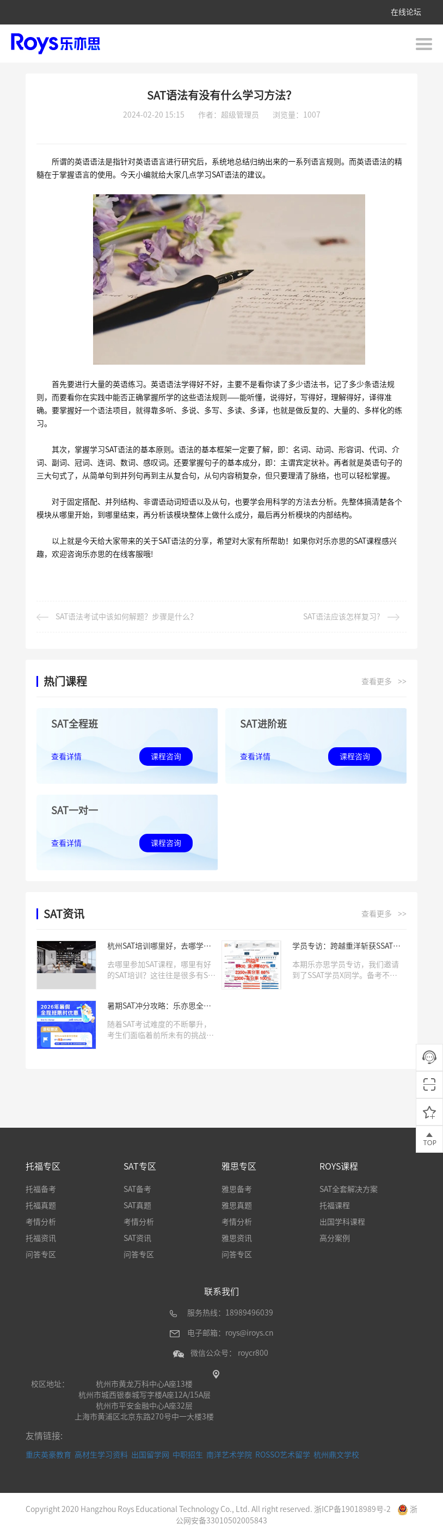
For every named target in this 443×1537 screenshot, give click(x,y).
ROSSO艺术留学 (282, 1455)
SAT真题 (137, 1205)
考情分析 (41, 1222)
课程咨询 (166, 756)
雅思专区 (239, 1166)
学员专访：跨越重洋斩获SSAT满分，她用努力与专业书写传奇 (346, 946)
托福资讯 (41, 1238)
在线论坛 (406, 12)
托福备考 (41, 1189)
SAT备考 (137, 1189)
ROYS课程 (338, 1166)
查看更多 (384, 682)
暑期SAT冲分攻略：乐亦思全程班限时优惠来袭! (159, 1006)
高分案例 (334, 1238)
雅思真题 (237, 1205)
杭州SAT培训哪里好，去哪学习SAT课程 (159, 946)
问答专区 (41, 1254)
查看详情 (66, 756)
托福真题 (41, 1205)
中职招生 (188, 1455)
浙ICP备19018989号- (350, 1509)
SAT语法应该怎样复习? (351, 616)
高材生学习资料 (101, 1455)
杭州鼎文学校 (336, 1455)
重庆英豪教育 (48, 1455)
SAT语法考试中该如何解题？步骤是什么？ (117, 616)
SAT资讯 (137, 1238)
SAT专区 (140, 1166)
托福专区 (43, 1166)
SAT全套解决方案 (348, 1189)
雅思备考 (237, 1189)
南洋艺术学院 (229, 1455)
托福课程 (334, 1205)
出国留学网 (150, 1455)
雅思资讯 (237, 1238)
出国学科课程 (342, 1222)
